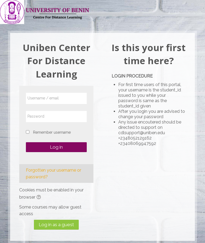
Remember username (52, 132)
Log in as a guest (56, 224)
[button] (39, 197)
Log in (56, 147)
